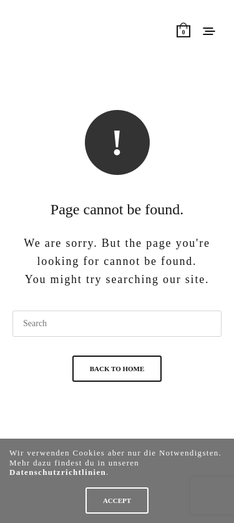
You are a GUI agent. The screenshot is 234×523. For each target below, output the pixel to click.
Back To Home (117, 368)
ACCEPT (117, 500)
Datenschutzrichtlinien (57, 472)
